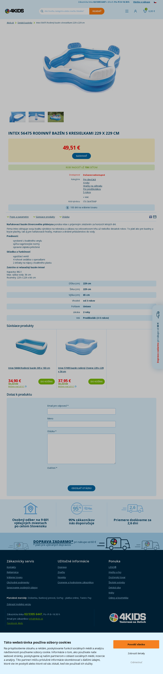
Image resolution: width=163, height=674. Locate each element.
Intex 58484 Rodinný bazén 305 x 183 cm (29, 367)
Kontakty (11, 567)
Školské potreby (117, 582)
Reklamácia (12, 572)
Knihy (111, 592)
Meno (50, 418)
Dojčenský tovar (117, 577)
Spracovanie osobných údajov (22, 587)
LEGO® (112, 567)
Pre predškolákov (92, 189)
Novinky (62, 577)
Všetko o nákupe (141, 2)
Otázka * (52, 431)
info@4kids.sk (36, 618)
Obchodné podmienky (18, 582)
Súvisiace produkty (45, 216)
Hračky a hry (115, 572)
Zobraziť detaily (136, 653)
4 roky (86, 182)
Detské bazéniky (25, 22)
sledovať (81, 155)
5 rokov (87, 192)
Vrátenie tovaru (14, 577)
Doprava (62, 567)
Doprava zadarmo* (53, 541)
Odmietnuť (136, 662)
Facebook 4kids (15, 623)
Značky (61, 572)
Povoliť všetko (136, 644)
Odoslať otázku (81, 488)
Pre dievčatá (89, 179)
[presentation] (71, 476)
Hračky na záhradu (92, 185)
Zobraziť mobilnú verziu (19, 604)
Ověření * (52, 467)
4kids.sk (10, 22)
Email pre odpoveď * (58, 405)
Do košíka (47, 381)
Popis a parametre (19, 216)
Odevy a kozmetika (118, 597)
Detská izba (115, 587)
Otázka (65, 216)
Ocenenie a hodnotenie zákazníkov (76, 582)
